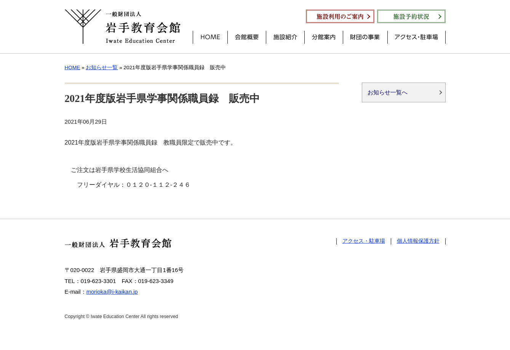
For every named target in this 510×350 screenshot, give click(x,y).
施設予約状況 (411, 16)
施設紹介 (285, 37)
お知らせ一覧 (102, 67)
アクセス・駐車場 (416, 37)
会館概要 (247, 37)
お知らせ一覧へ (388, 93)
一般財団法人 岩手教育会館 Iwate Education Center (123, 27)
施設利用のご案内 (340, 16)
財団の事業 (365, 37)
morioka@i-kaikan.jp (112, 292)
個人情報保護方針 (418, 241)
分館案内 (324, 37)
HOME (210, 37)
